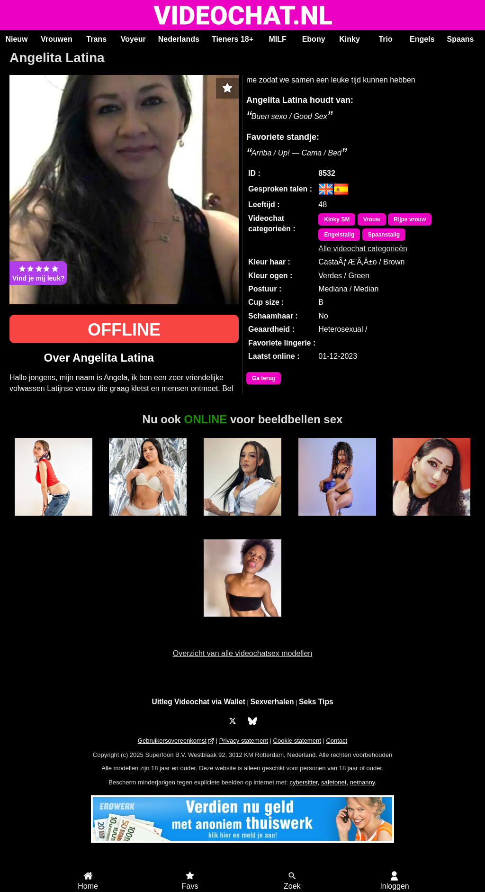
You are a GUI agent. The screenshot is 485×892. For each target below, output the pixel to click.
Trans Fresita (242, 521)
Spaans (460, 39)
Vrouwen (56, 39)
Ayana (432, 521)
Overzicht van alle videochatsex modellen (242, 653)
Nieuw (16, 39)
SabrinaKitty (53, 521)
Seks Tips (316, 702)
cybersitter (303, 782)
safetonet (334, 782)
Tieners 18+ (232, 39)
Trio (385, 39)
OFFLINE (124, 329)
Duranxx (242, 622)
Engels (422, 39)
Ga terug (263, 378)
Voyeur (133, 39)
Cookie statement (297, 740)
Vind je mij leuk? (38, 273)
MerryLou (337, 521)
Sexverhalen (272, 702)
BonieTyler (148, 521)
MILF (277, 39)
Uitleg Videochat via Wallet (198, 702)
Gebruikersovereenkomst (172, 740)
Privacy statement (243, 740)
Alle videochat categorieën (362, 249)
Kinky (349, 39)
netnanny (362, 782)
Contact (336, 740)
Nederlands (178, 39)
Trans (96, 39)
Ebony (313, 39)
